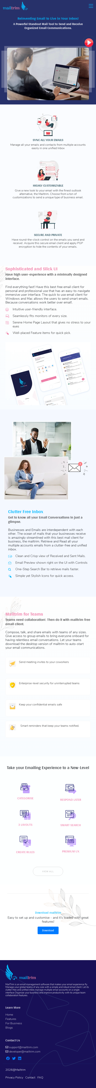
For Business (13, 1023)
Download (48, 930)
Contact (30, 1078)
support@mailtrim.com (21, 1047)
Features (10, 1019)
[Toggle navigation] (90, 5)
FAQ (40, 1078)
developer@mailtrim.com (22, 1052)
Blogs (9, 1028)
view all (48, 871)
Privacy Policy (14, 1078)
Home (9, 1015)
